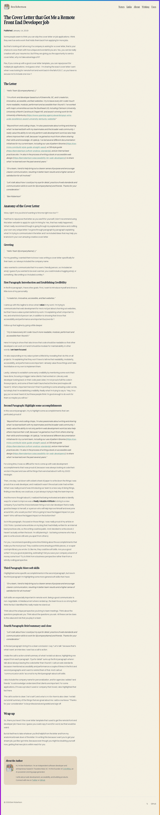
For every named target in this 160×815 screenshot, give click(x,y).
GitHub (42, 780)
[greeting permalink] (2, 244)
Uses (153, 6)
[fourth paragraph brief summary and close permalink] (2, 625)
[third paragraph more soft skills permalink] (2, 567)
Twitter (34, 780)
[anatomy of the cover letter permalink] (2, 205)
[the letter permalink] (2, 83)
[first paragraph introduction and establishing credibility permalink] (2, 281)
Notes (121, 6)
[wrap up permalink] (2, 713)
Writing (145, 6)
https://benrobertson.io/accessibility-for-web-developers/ (39, 158)
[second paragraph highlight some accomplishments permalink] (2, 405)
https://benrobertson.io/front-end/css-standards (28, 151)
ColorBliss (67, 769)
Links (129, 6)
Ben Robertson (16, 802)
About (137, 6)
